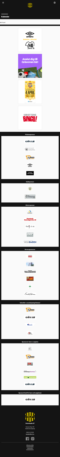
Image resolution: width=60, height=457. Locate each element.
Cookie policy (30, 448)
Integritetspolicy (30, 449)
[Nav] (3, 2)
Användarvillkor (30, 446)
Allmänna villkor (30, 445)
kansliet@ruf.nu (30, 434)
